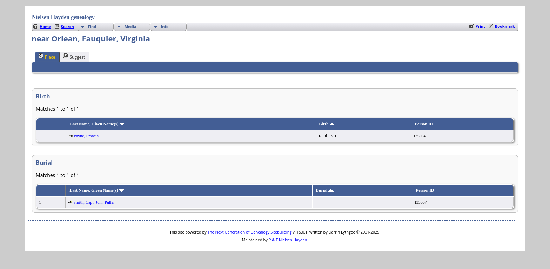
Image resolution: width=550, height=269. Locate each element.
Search (67, 26)
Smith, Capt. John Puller (94, 202)
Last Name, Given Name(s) (97, 124)
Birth (327, 124)
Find (92, 26)
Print (480, 26)
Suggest (74, 56)
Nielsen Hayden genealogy (63, 17)
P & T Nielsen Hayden (288, 239)
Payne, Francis (86, 135)
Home (45, 26)
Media (130, 26)
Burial (325, 190)
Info (165, 26)
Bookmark (505, 26)
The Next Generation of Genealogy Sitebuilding (250, 232)
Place (47, 56)
